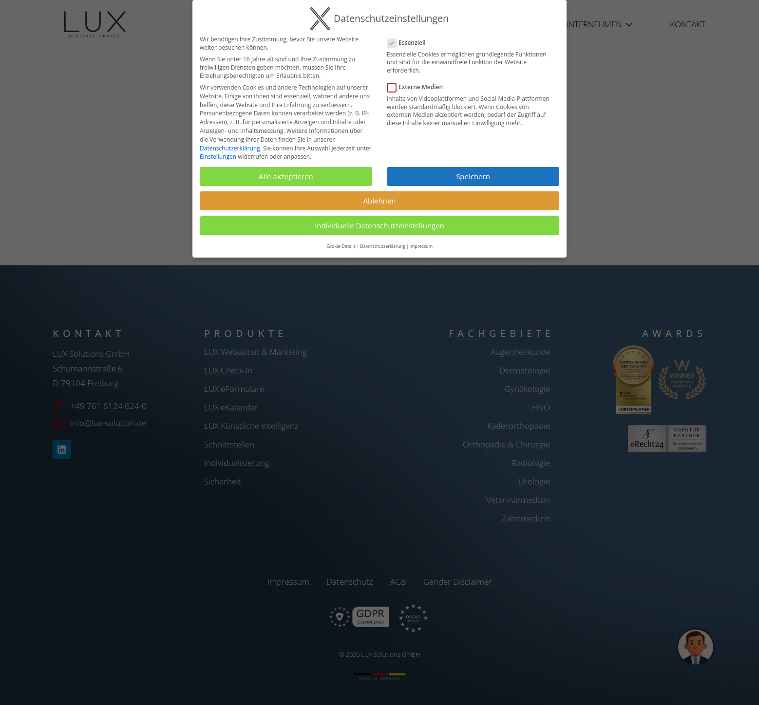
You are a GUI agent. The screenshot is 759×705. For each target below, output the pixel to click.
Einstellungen (218, 156)
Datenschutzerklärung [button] (382, 246)
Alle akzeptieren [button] (286, 176)
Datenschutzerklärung (230, 148)
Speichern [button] (473, 176)
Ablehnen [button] (379, 200)
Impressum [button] (421, 246)
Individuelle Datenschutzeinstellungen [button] (379, 225)
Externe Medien (419, 87)
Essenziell (410, 42)
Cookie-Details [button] (341, 246)
